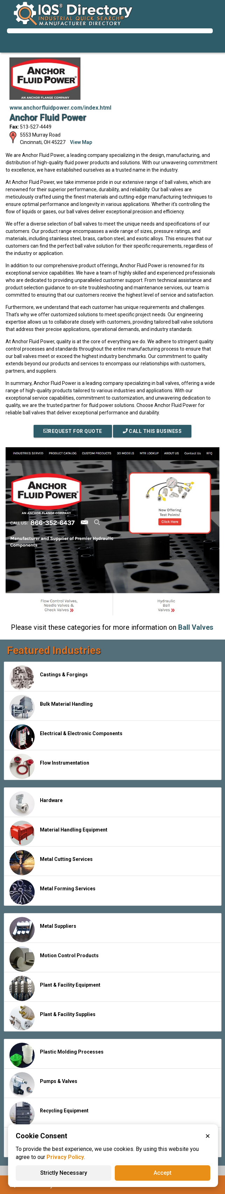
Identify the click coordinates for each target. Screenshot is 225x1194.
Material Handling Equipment (58, 833)
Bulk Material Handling (51, 707)
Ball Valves (195, 627)
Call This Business (152, 431)
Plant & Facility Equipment (54, 988)
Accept (162, 1172)
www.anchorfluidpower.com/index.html (60, 107)
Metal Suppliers (42, 929)
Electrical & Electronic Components (65, 737)
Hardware (36, 803)
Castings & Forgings (48, 678)
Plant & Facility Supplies (52, 1017)
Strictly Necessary (63, 1172)
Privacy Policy (65, 1157)
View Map (81, 142)
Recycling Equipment (49, 1114)
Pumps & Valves (43, 1084)
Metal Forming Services (52, 892)
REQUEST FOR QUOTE (72, 431)
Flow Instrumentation (49, 766)
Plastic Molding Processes (56, 1055)
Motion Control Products (54, 959)
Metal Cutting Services (51, 862)
